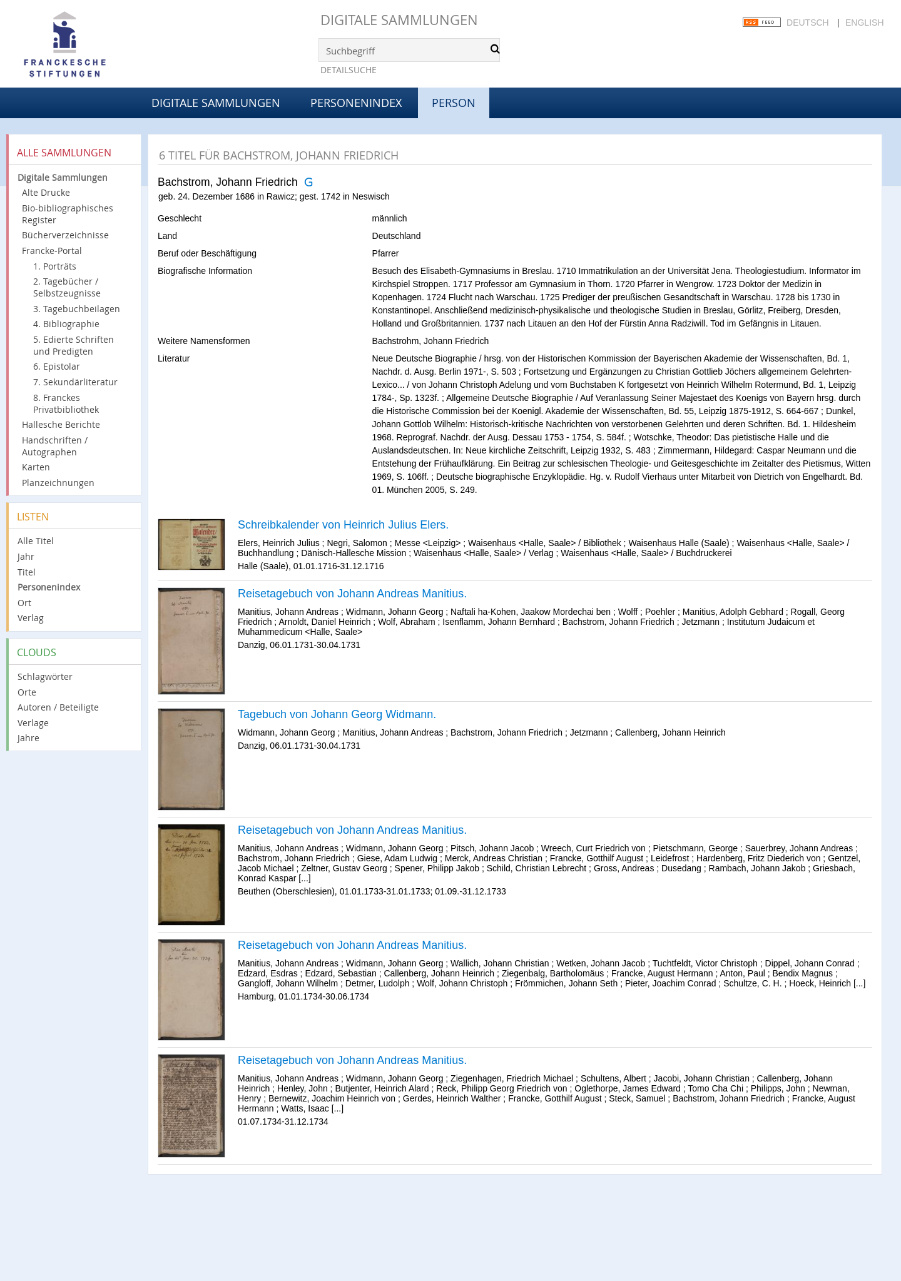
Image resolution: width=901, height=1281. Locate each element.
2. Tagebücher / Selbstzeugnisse (67, 287)
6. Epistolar (56, 366)
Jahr (26, 556)
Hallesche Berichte (61, 424)
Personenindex (356, 102)
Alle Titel (36, 541)
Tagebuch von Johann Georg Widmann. (337, 714)
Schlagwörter (45, 676)
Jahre (28, 738)
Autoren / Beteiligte (58, 707)
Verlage (33, 723)
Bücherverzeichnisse (65, 235)
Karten (36, 467)
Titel (27, 572)
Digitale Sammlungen (399, 20)
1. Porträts (54, 266)
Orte (27, 692)
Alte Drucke (46, 192)
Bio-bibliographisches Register (67, 214)
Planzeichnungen (58, 483)
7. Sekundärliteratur (75, 382)
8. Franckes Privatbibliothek (66, 403)
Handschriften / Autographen (55, 446)
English (864, 23)
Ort (24, 603)
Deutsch (807, 23)
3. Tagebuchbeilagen (76, 309)
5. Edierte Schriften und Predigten (73, 345)
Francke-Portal (52, 250)
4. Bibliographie (66, 324)
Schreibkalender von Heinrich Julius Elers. (343, 525)
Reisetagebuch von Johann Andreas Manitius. (352, 593)
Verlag (31, 618)
